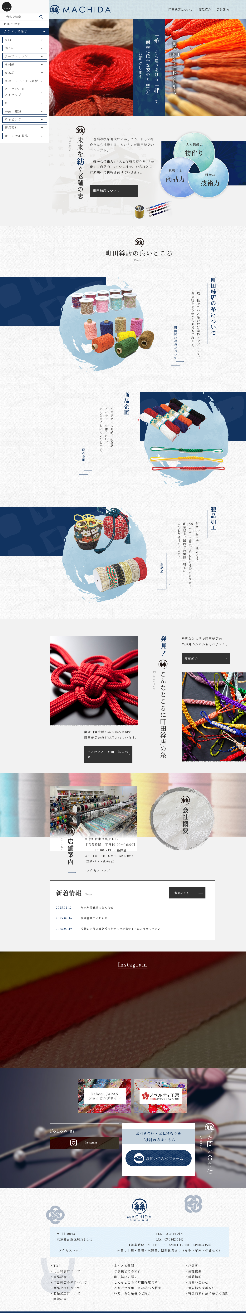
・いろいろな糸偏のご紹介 (131, 1293)
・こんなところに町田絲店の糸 (134, 1282)
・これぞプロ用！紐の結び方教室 (136, 1288)
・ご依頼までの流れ (126, 1271)
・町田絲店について (65, 1271)
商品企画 (83, 454)
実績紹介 (191, 658)
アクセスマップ (70, 1250)
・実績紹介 (58, 1299)
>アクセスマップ (97, 870)
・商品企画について (65, 1288)
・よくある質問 (122, 1265)
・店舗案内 (193, 1265)
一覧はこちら (181, 893)
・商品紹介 (58, 1277)
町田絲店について (180, 9)
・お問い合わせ (196, 1282)
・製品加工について (65, 1293)
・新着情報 (193, 1277)
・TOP (55, 1265)
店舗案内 (222, 9)
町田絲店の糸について (175, 343)
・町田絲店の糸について (68, 1282)
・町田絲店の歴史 (124, 1277)
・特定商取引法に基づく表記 (207, 1293)
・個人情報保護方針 (200, 1288)
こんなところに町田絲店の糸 (107, 755)
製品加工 (162, 569)
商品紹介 (205, 9)
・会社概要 (193, 1271)
